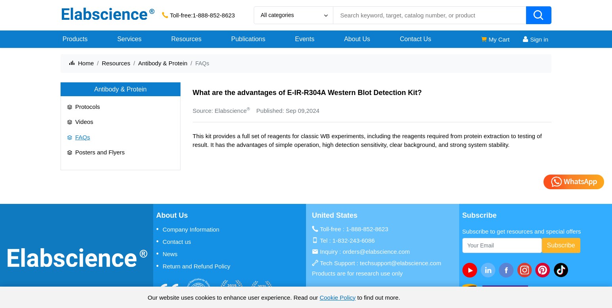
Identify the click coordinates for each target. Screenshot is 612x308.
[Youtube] (471, 270)
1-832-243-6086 (354, 240)
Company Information (188, 229)
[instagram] (526, 270)
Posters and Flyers (100, 152)
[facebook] (508, 270)
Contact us (173, 241)
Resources (116, 63)
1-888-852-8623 (214, 15)
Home (86, 63)
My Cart (495, 39)
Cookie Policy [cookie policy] (337, 297)
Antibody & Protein (162, 63)
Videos (84, 121)
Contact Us (415, 39)
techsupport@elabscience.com (400, 263)
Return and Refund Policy (193, 266)
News (167, 254)
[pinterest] (544, 270)
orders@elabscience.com (376, 251)
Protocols (87, 106)
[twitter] (562, 270)
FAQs (82, 137)
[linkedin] (490, 270)
